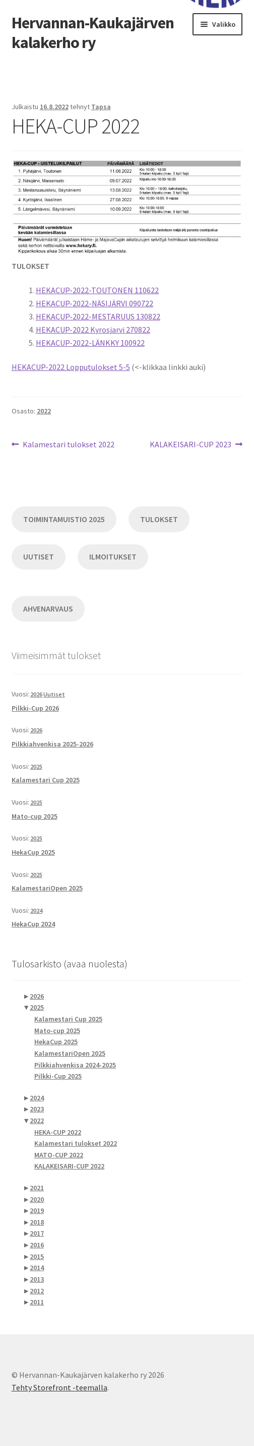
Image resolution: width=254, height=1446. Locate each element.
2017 (37, 1233)
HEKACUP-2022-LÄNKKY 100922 (90, 343)
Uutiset (54, 694)
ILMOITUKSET (113, 557)
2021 (37, 1187)
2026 (36, 694)
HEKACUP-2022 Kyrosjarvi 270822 (93, 329)
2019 (37, 1210)
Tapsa (101, 106)
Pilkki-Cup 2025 (58, 1076)
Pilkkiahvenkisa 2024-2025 (75, 1064)
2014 (37, 1267)
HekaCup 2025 (33, 852)
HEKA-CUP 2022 (57, 1132)
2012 (37, 1290)
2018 (37, 1222)
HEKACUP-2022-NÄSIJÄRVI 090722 (94, 303)
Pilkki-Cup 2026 (35, 708)
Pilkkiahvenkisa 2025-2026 (52, 744)
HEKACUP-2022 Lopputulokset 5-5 (71, 367)
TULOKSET (159, 519)
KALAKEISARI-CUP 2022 (69, 1166)
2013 (37, 1279)
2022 (44, 410)
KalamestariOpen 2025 (47, 888)
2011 (37, 1302)
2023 (37, 1108)
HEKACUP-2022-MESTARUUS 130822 (98, 316)
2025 (36, 766)
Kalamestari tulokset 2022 (68, 444)
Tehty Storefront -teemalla (59, 1387)
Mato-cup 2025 (34, 816)
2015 (37, 1256)
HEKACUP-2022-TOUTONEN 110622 (97, 290)
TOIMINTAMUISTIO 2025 (64, 519)
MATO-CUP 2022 (58, 1154)
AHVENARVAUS (48, 609)
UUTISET (38, 557)
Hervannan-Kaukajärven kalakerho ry (93, 33)
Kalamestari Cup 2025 (46, 779)
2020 (37, 1199)
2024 (36, 910)
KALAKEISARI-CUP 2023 (190, 444)
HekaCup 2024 (33, 923)
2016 (37, 1244)
